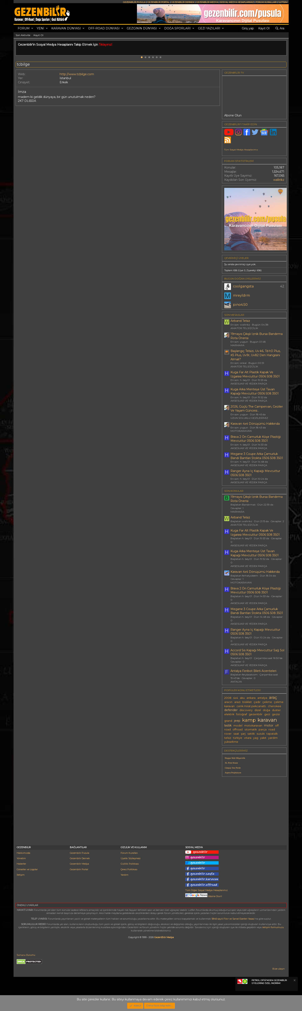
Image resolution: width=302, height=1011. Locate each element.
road (271, 729)
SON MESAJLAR (234, 314)
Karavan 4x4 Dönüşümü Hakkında (255, 424)
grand (228, 720)
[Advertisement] (254, 809)
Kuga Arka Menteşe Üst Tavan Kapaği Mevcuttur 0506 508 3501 (255, 391)
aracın (228, 702)
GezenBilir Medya (164, 937)
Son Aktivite (23, 35)
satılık (251, 733)
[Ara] (279, 28)
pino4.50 (240, 305)
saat (236, 733)
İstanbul (65, 78)
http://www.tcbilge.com (77, 74)
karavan (267, 720)
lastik (228, 725)
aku (242, 697)
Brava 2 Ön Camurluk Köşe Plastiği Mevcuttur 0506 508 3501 (256, 439)
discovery (246, 710)
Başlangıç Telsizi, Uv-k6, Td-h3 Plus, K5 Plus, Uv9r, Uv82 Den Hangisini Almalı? (256, 355)
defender (231, 710)
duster (276, 710)
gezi (267, 714)
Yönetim (21, 858)
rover (228, 733)
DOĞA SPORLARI (177, 28)
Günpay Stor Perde (233, 768)
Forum (24, 28)
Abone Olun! (203, 896)
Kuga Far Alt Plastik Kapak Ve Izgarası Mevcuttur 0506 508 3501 (255, 374)
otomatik (250, 729)
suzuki (261, 733)
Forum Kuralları (129, 852)
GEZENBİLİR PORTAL (158, 2)
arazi (237, 702)
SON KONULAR (233, 490)
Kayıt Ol (38, 35)
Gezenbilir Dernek (80, 858)
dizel (257, 710)
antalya (262, 697)
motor (268, 725)
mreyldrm (241, 295)
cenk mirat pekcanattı (251, 706)
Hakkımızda (23, 852)
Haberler (21, 863)
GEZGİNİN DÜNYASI (142, 28)
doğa (266, 710)
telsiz (227, 737)
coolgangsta (243, 286)
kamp (249, 720)
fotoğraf (241, 714)
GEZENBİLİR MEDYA (207, 2)
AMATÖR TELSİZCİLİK (244, 328)
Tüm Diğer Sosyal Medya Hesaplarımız (206, 890)
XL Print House (231, 763)
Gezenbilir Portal (79, 869)
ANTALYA (236, 681)
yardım (273, 737)
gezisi (276, 714)
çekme (267, 702)
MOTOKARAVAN (241, 430)
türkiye (237, 737)
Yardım (124, 874)
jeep (237, 721)
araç (273, 697)
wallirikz (278, 180)
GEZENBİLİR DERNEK (182, 2)
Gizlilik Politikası (130, 863)
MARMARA (237, 345)
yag (255, 737)
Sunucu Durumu (26, 955)
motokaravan (253, 725)
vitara (247, 737)
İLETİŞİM (282, 2)
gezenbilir (255, 714)
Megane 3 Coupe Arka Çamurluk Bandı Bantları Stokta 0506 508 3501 (257, 456)
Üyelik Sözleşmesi (130, 858)
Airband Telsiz (240, 321)
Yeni (40, 28)
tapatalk (272, 733)
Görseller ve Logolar (27, 869)
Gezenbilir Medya (79, 863)
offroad (238, 729)
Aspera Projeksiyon (233, 772)
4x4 (235, 697)
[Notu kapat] (294, 981)
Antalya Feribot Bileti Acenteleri (253, 671)
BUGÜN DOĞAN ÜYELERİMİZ (242, 278)
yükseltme (231, 741)
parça (263, 729)
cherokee (274, 706)
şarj (243, 733)
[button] (32, 28)
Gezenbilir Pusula (79, 852)
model (237, 725)
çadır (257, 702)
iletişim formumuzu (273, 927)
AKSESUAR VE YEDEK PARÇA (249, 383)
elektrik (229, 714)
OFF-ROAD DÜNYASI (104, 28)
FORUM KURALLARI (266, 2)
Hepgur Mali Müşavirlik (235, 758)
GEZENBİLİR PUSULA (134, 2)
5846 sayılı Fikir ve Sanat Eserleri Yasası (233, 918)
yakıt (263, 737)
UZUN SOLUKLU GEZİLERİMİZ (249, 417)
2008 (227, 697)
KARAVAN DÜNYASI (66, 28)
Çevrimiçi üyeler (236, 258)
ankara (251, 697)
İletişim (21, 874)
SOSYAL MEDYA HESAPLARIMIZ (237, 2)
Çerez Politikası (129, 869)
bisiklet (247, 702)
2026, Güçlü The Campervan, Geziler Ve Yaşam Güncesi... (257, 409)
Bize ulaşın (278, 968)
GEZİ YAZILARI (209, 28)
